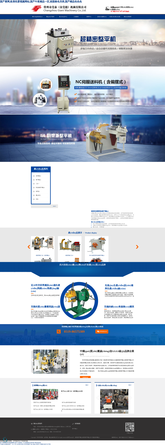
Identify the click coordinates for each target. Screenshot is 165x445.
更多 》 (87, 385)
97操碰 (2, 444)
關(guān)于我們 (50, 16)
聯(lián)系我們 (127, 16)
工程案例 (76, 16)
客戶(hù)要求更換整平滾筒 (69, 402)
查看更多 (85, 377)
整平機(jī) (74, 428)
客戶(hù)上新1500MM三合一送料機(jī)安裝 (73, 406)
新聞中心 (89, 16)
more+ (54, 206)
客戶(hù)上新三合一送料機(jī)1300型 (43, 409)
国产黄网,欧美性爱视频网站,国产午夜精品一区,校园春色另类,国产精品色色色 (41, 1)
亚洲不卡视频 (39, 444)
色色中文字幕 (47, 444)
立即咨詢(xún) (103, 331)
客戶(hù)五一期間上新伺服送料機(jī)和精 (44, 406)
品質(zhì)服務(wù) (102, 16)
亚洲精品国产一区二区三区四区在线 (13, 444)
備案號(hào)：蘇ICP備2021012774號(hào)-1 (123, 437)
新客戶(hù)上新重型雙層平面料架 (42, 402)
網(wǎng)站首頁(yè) (37, 16)
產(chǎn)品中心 (63, 16)
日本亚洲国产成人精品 (29, 444)
